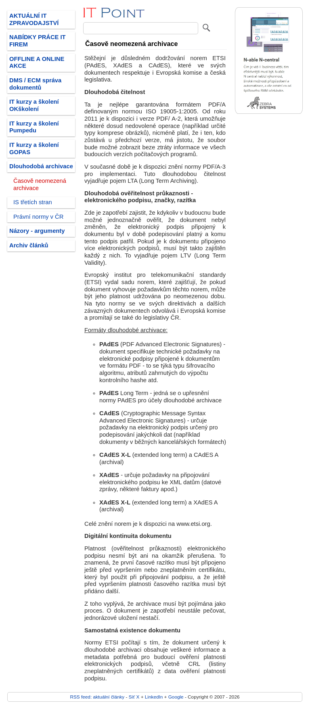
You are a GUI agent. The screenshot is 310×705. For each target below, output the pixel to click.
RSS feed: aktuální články (97, 696)
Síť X (134, 696)
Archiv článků (28, 245)
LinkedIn (154, 696)
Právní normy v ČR (38, 216)
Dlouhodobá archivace (41, 166)
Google (176, 696)
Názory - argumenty (37, 231)
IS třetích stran (32, 202)
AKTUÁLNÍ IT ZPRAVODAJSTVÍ (34, 19)
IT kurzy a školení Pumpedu (34, 127)
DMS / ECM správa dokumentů (35, 84)
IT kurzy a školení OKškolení (34, 105)
